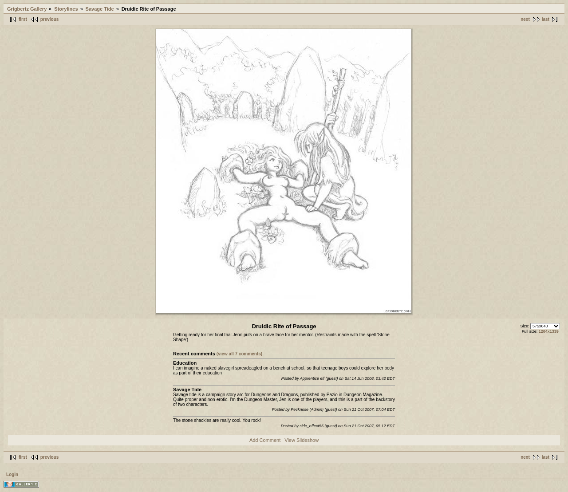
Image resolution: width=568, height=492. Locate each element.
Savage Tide (100, 9)
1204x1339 (549, 331)
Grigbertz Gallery (27, 9)
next (525, 19)
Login (12, 474)
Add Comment (264, 440)
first (23, 19)
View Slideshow (301, 440)
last (545, 19)
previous (49, 19)
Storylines (66, 9)
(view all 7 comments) (239, 353)
